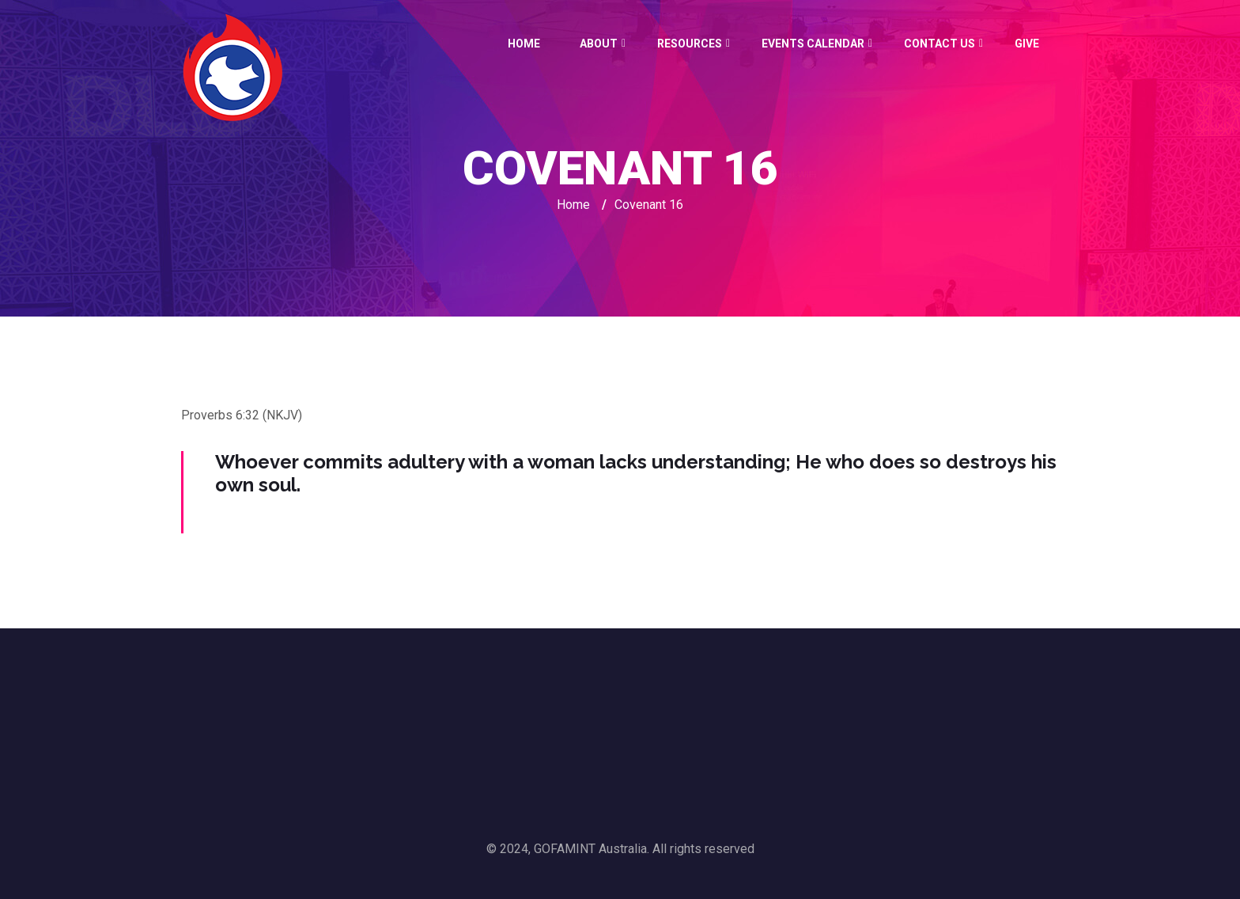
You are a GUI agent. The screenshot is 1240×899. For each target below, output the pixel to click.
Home (524, 43)
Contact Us (939, 43)
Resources (689, 43)
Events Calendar (813, 43)
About (599, 43)
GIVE (1027, 43)
